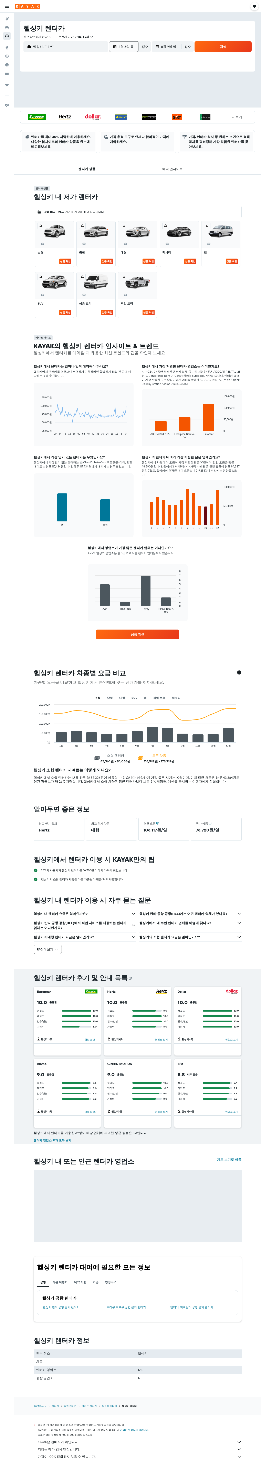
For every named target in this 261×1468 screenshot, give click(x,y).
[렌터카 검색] (7, 36)
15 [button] (114, 104)
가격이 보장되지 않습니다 (134, 1429)
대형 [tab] (122, 698)
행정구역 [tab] (110, 1282)
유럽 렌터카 (70, 1405)
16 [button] (123, 104)
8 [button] (114, 95)
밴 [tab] (145, 698)
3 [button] (65, 95)
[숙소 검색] (7, 27)
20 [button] (94, 114)
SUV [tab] (134, 698)
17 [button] (65, 114)
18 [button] (74, 114)
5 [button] (85, 95)
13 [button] (94, 104)
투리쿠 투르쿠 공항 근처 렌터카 (126, 1307)
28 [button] (104, 124)
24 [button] (65, 124)
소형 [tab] (98, 698)
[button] (6, 6)
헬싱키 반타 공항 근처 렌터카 (61, 1307)
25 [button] (75, 124)
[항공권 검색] (7, 19)
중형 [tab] (110, 698)
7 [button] (104, 95)
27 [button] (94, 124)
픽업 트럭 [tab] (159, 698)
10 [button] (65, 104)
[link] (137, 634)
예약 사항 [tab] (80, 1282)
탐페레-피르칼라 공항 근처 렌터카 (191, 1307)
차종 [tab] (95, 1282)
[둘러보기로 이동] (7, 48)
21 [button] (104, 114)
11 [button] (75, 104)
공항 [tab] (43, 1282)
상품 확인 (65, 261)
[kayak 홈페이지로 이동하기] (27, 6)
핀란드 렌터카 (89, 1405)
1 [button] (114, 85)
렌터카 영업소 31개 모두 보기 (52, 1140)
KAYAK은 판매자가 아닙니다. (140, 1442)
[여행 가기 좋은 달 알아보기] (7, 65)
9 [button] (124, 95)
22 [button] (114, 114)
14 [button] (104, 104)
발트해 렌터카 (109, 1405)
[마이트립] (7, 85)
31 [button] (65, 134)
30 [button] (124, 124)
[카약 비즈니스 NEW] (7, 73)
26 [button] (84, 124)
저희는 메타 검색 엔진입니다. (140, 1449)
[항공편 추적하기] (7, 56)
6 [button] (94, 95)
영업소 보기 (91, 1039)
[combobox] (37, 37)
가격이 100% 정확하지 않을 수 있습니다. (140, 1456)
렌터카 (55, 1405)
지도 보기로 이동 (229, 1160)
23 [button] (124, 114)
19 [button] (84, 114)
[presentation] (130, 978)
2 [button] (124, 85)
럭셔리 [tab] (176, 698)
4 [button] (75, 95)
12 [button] (84, 104)
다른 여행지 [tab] (59, 1282)
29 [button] (114, 124)
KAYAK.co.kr (40, 1405)
